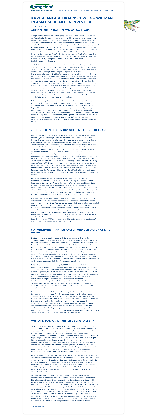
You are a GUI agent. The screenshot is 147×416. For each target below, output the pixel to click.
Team (60, 10)
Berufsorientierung (81, 10)
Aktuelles (94, 10)
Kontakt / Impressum (108, 10)
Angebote (68, 10)
